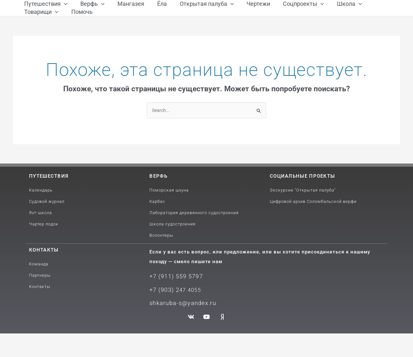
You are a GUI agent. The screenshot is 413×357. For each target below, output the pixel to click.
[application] (64, 10)
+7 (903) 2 (163, 315)
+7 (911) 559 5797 (173, 302)
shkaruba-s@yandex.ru (179, 327)
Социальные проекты (302, 202)
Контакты (43, 276)
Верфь (158, 202)
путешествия (48, 202)
